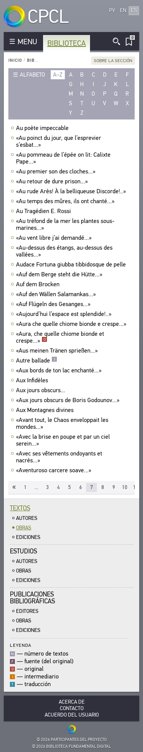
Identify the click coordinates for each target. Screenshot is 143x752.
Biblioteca (66, 43)
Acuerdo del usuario (72, 715)
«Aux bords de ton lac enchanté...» (59, 370)
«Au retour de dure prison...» (53, 181)
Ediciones (28, 537)
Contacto (72, 708)
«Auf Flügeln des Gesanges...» (54, 304)
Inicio (15, 60)
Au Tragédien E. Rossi (44, 211)
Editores (27, 611)
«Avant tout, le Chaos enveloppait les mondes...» (62, 423)
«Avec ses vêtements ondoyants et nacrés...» (59, 457)
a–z (58, 74)
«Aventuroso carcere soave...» (54, 470)
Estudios (23, 551)
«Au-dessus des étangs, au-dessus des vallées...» (64, 251)
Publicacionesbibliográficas (32, 597)
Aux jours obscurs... (41, 390)
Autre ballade (36, 360)
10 (124, 487)
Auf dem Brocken (38, 284)
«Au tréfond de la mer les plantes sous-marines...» (65, 224)
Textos (20, 508)
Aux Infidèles (33, 380)
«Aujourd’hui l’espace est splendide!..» (64, 314)
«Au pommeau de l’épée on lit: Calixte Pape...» (63, 158)
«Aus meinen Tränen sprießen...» (58, 350)
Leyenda (20, 645)
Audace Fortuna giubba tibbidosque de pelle (72, 264)
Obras (23, 527)
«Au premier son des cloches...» (56, 171)
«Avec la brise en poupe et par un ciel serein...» (63, 440)
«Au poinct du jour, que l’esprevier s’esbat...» (58, 141)
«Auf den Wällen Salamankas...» (57, 294)
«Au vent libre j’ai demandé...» (54, 237)
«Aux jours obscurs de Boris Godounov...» (68, 400)
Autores (26, 518)
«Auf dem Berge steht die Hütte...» (60, 274)
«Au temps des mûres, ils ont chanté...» (66, 201)
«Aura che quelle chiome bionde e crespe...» (72, 324)
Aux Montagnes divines (46, 410)
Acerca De (72, 702)
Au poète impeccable (43, 128)
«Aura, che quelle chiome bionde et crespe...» (60, 337)
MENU (27, 41)
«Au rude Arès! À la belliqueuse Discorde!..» (72, 191)
